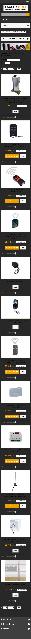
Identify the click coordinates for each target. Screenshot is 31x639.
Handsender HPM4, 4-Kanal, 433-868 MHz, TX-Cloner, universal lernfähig (15, 146)
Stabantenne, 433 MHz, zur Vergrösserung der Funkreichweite (15, 495)
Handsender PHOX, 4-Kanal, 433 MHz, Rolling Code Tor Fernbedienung (15, 361)
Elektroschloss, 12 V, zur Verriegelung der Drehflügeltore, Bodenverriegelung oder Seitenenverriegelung (15, 100)
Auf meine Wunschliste (9, 117)
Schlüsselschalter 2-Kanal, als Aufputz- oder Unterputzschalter (15, 540)
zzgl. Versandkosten (21, 106)
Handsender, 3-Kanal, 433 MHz (15, 281)
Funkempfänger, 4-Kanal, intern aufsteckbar (15, 406)
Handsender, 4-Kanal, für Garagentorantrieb (15, 190)
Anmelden (26, 1)
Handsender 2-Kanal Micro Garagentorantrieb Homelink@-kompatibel (15, 236)
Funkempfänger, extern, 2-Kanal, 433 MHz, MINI (15, 451)
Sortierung (4, 59)
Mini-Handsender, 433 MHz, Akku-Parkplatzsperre (15, 321)
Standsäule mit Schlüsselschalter (15, 584)
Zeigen (3, 62)
